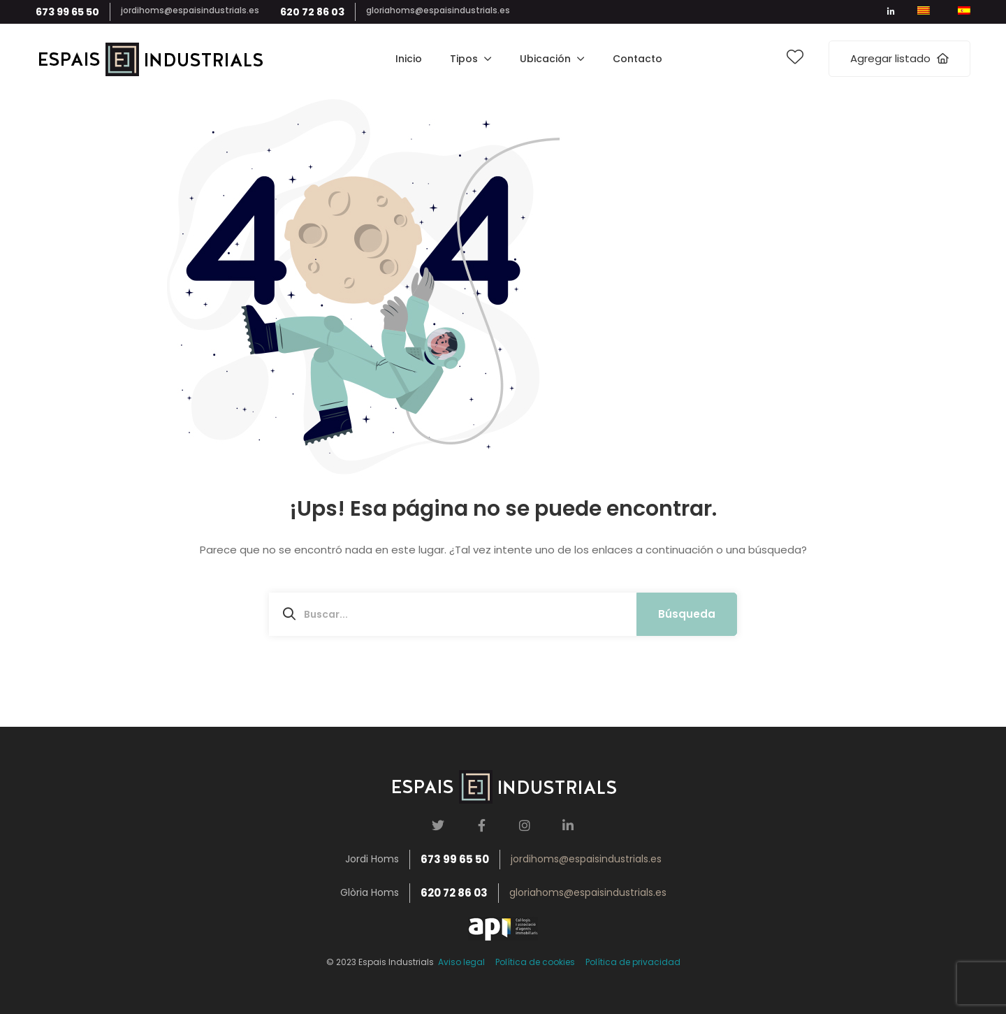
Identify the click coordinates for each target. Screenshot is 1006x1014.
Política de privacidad (632, 962)
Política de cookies (535, 962)
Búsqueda (686, 614)
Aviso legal (459, 962)
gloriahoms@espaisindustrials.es (438, 10)
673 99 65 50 (67, 12)
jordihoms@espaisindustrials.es (190, 10)
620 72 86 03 (312, 12)
